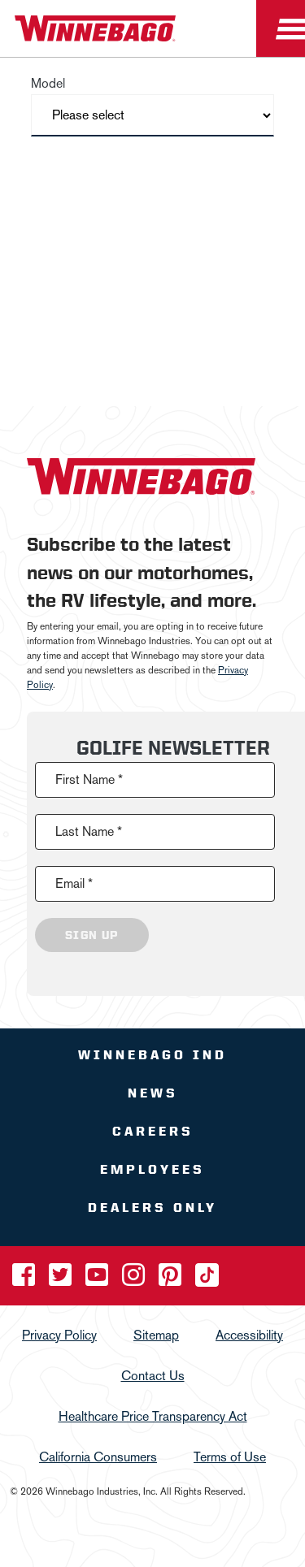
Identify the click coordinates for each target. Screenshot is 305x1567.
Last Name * (88, 831)
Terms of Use (230, 1457)
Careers (153, 1131)
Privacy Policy (59, 1335)
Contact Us (153, 1375)
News (153, 1093)
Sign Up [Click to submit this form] (92, 935)
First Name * (89, 779)
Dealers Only (152, 1207)
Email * (74, 883)
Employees (152, 1169)
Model (48, 83)
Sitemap (156, 1335)
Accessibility (249, 1335)
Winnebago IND (152, 1055)
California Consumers (98, 1457)
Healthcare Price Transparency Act (153, 1416)
